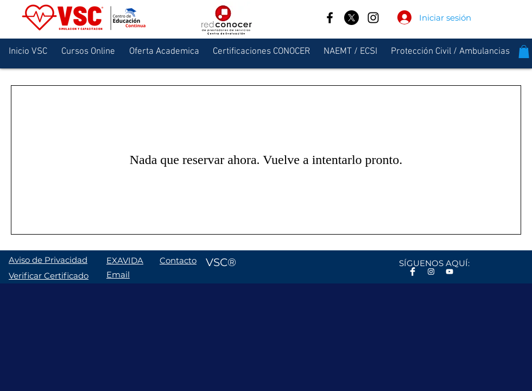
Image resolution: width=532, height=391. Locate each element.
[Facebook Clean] (412, 271)
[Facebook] (329, 17)
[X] (351, 17)
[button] (523, 51)
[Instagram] (373, 17)
